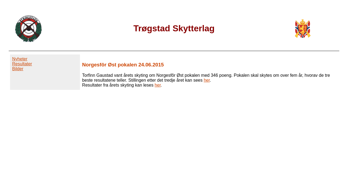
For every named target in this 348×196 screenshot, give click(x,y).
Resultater (22, 64)
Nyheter (19, 59)
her (207, 80)
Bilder (17, 68)
